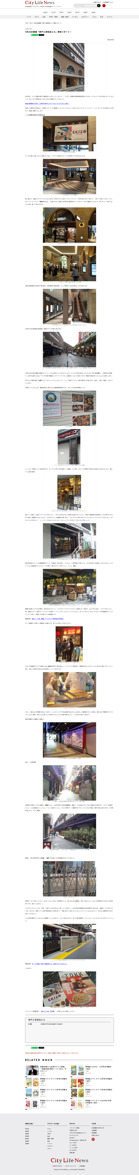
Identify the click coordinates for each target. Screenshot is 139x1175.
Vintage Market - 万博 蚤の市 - (78, 1140)
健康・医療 (64, 17)
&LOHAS (72, 1138)
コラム (94, 17)
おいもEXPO (73, 1150)
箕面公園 (72, 1152)
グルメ (37, 17)
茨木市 (53, 12)
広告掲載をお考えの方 (98, 1128)
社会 (44, 17)
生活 (101, 17)
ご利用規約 (82, 1166)
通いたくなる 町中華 (47, 1011)
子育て (49, 1134)
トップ (29, 17)
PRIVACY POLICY (57, 1166)
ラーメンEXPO (74, 1148)
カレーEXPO (73, 1143)
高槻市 (45, 12)
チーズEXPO (73, 1145)
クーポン (75, 17)
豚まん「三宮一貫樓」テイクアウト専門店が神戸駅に (48, 619)
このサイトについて (70, 1166)
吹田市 (69, 12)
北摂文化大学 (73, 1130)
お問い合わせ (95, 1135)
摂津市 (61, 12)
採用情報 (94, 1133)
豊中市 (77, 12)
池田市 (93, 12)
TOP (26, 23)
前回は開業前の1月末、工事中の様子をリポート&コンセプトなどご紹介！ (47, 103)
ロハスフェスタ (74, 1135)
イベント (109, 17)
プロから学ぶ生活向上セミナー (78, 1133)
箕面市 (85, 12)
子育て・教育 (53, 17)
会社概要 (94, 1130)
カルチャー (85, 17)
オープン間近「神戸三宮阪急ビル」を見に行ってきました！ (50, 964)
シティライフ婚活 (74, 1128)
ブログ (31, 23)
